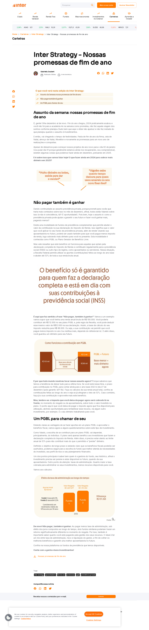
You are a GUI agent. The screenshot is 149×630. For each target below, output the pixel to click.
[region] (65, 617)
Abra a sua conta (106, 5)
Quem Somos (113, 608)
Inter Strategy (38, 34)
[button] (8, 617)
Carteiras (24, 34)
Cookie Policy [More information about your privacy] (26, 618)
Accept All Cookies (94, 614)
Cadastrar (101, 596)
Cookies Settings (93, 620)
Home (14, 34)
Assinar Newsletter (127, 5)
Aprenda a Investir (115, 612)
